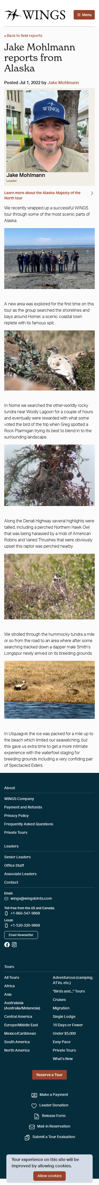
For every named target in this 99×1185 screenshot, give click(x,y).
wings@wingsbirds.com (31, 898)
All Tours (11, 978)
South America (17, 1042)
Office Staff (14, 866)
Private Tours (15, 833)
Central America (18, 1017)
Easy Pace (61, 1042)
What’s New (63, 1059)
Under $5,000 (64, 1033)
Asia (8, 994)
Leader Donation (53, 1105)
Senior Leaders (17, 857)
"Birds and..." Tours (69, 991)
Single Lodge (64, 1017)
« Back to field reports (23, 36)
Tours (9, 967)
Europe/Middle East (21, 1025)
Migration (61, 1008)
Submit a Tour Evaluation (53, 1137)
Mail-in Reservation (53, 1126)
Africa (9, 986)
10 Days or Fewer (68, 1025)
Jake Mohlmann (63, 83)
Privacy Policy (16, 816)
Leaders (11, 846)
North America (17, 1050)
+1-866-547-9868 (25, 913)
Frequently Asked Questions (28, 824)
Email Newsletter (21, 935)
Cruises (59, 1000)
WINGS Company (19, 799)
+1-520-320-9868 (25, 925)
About (9, 788)
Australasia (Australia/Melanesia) (22, 1005)
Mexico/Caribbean (20, 1033)
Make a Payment (54, 1095)
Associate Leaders (20, 874)
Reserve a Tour (49, 1074)
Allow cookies (49, 1176)
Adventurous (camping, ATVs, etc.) (73, 980)
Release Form (53, 1116)
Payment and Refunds (23, 807)
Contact (11, 882)
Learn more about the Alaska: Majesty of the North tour (49, 195)
